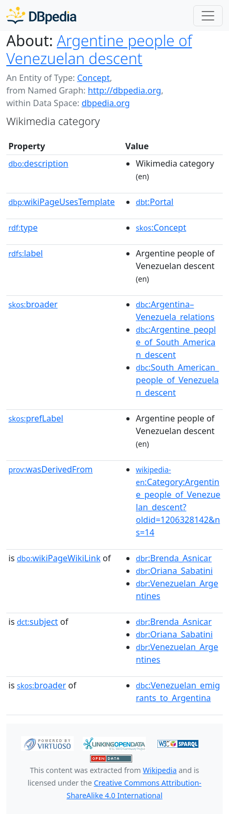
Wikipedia (159, 770)
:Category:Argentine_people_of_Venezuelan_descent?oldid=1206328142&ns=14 (178, 501)
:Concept (161, 227)
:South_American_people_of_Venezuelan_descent (177, 380)
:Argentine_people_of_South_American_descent (176, 342)
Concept (93, 78)
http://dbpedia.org (124, 90)
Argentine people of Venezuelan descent (99, 49)
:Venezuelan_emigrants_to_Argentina (178, 691)
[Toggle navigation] (208, 15)
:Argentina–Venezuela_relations (175, 310)
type (23, 227)
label (25, 253)
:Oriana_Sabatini (174, 570)
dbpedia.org (106, 103)
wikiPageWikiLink (59, 558)
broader (32, 304)
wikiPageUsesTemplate (61, 202)
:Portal (154, 202)
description (38, 163)
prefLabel (35, 418)
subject (37, 621)
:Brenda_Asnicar (174, 558)
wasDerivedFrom (50, 469)
